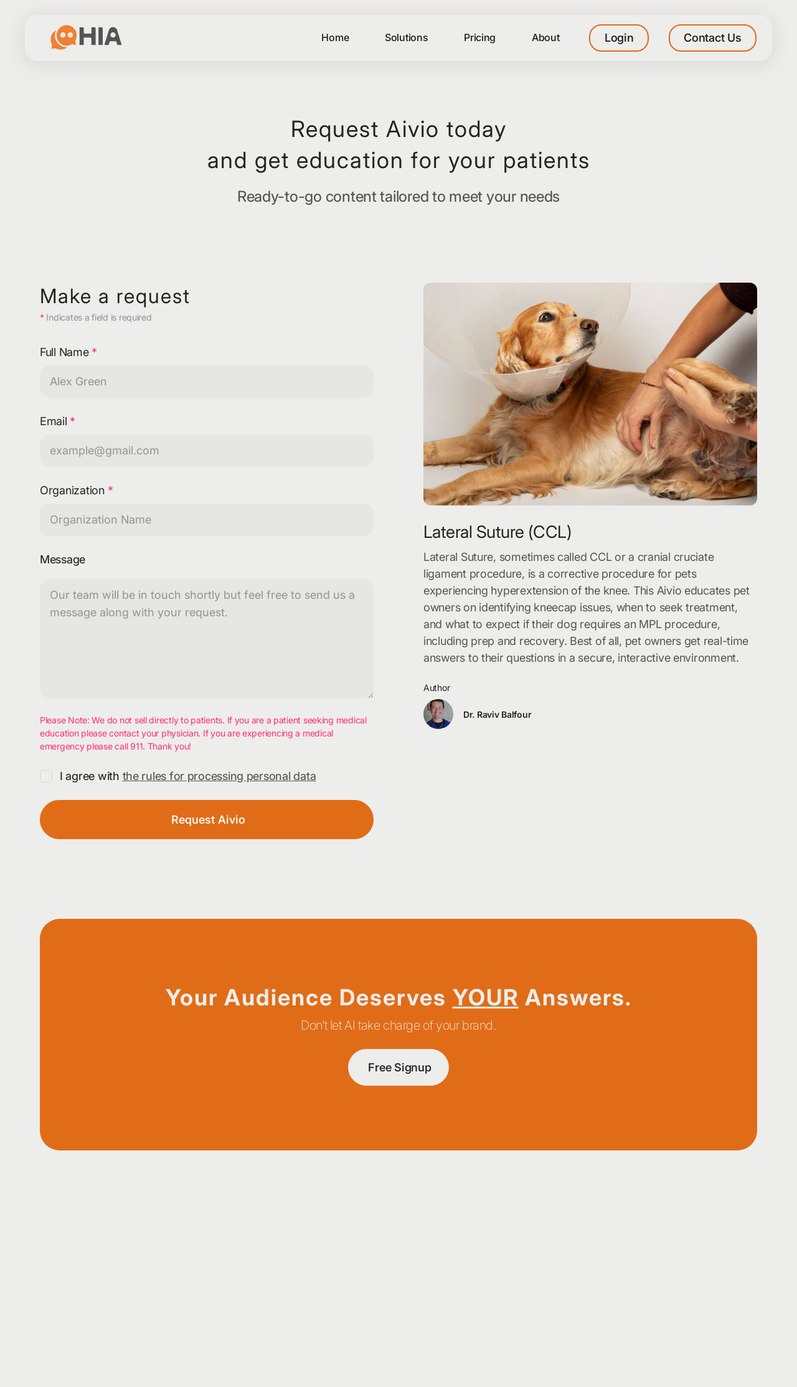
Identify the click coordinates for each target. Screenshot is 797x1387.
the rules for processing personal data (219, 776)
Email (57, 421)
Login (619, 37)
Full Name (68, 352)
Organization (76, 490)
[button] (546, 38)
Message (62, 559)
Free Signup (399, 1067)
